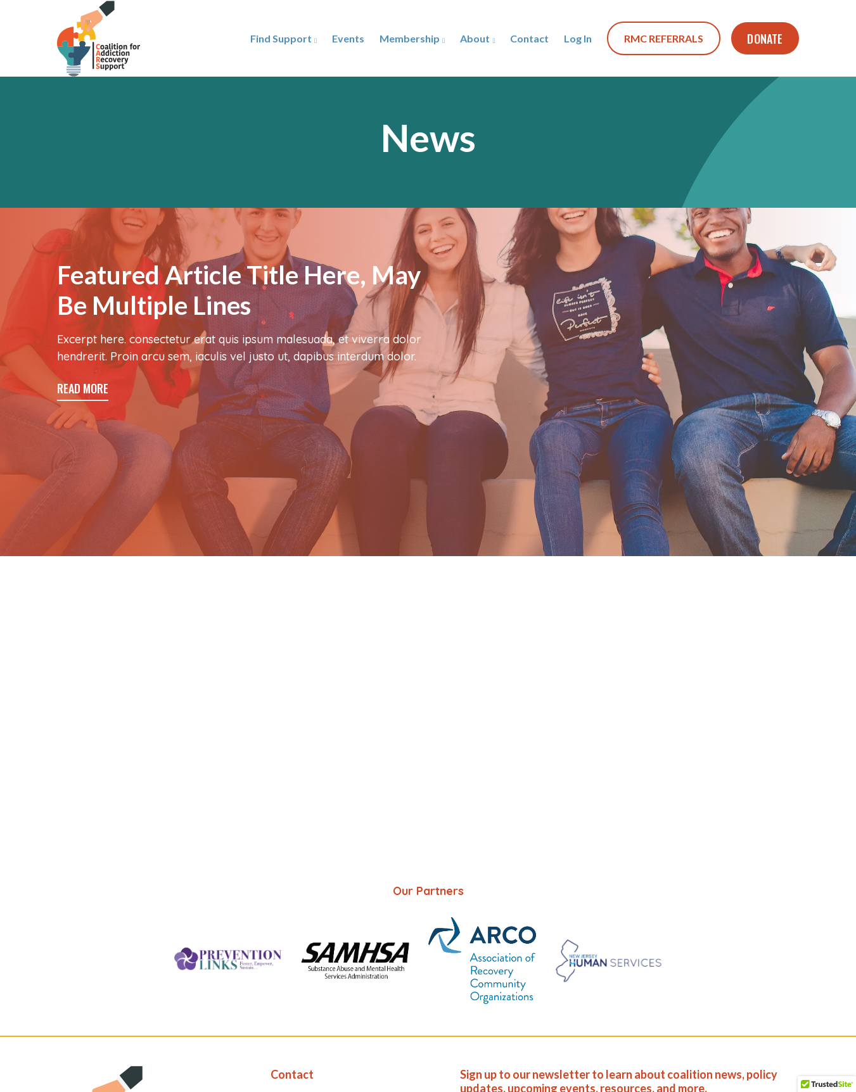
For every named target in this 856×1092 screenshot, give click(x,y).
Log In (578, 38)
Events (348, 38)
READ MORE (82, 388)
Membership (410, 38)
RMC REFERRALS (663, 38)
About (475, 38)
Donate (765, 38)
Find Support (281, 38)
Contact (529, 38)
